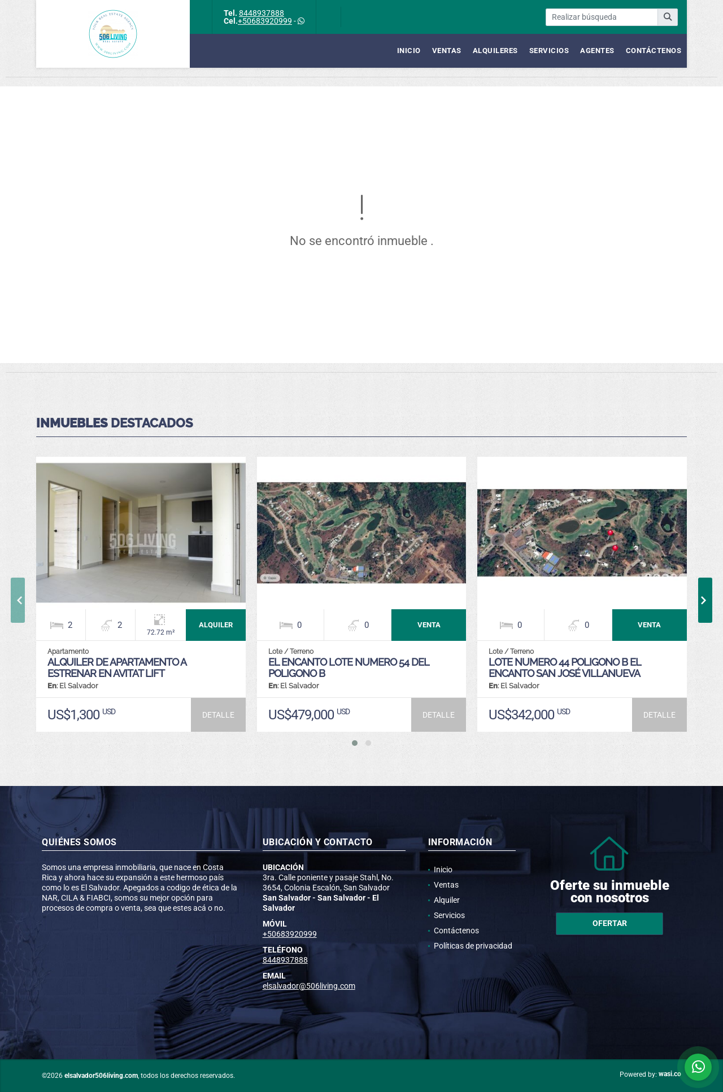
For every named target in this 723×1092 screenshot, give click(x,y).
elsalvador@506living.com (309, 985)
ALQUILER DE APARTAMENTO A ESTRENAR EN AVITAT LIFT (116, 667)
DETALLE (218, 714)
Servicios (549, 50)
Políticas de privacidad (473, 945)
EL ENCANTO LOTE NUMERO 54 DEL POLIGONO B (348, 667)
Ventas (446, 50)
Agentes (597, 50)
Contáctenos (654, 50)
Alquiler (447, 900)
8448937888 (261, 13)
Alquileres (495, 50)
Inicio (409, 50)
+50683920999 (265, 20)
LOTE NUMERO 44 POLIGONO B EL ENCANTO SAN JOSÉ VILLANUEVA (565, 667)
